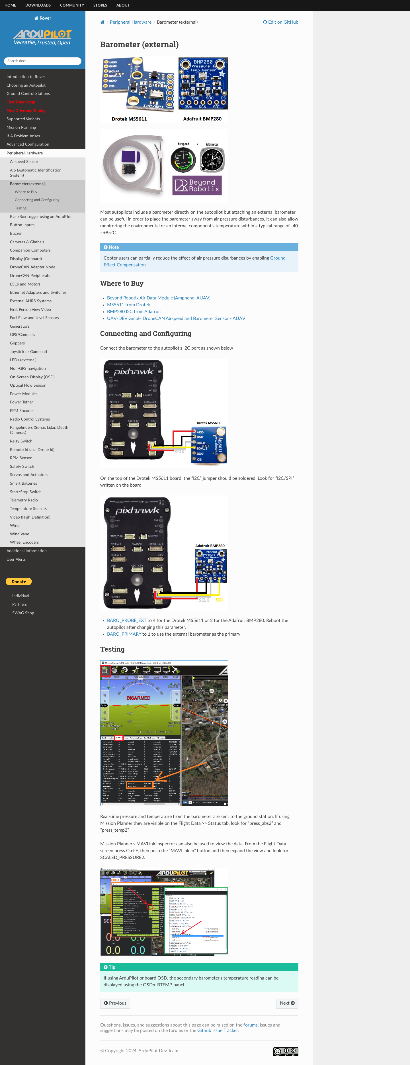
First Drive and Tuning (26, 111)
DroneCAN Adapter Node (32, 267)
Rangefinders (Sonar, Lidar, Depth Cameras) (39, 430)
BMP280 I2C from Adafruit (134, 311)
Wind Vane (19, 534)
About (123, 5)
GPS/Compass (22, 334)
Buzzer (16, 233)
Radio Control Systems (30, 419)
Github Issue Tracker (217, 1030)
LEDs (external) (23, 360)
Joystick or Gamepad (28, 352)
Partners (19, 604)
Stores (100, 5)
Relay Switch (21, 441)
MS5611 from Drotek (128, 305)
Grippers (17, 343)
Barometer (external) (28, 184)
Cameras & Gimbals (27, 242)
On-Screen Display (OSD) (32, 377)
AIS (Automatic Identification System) (36, 173)
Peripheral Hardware (25, 153)
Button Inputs (22, 225)
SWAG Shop (23, 613)
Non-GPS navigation (28, 368)
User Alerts (16, 559)
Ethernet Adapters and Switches (38, 292)
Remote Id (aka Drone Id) (32, 450)
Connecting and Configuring (37, 200)
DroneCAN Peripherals (30, 276)
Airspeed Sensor (24, 162)
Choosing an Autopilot (26, 85)
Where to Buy (26, 192)
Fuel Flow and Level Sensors (34, 318)
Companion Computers (30, 250)
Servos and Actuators (29, 475)
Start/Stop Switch (26, 492)
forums (250, 1025)
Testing (20, 208)
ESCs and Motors (25, 284)
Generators (19, 326)
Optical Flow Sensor (28, 385)
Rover (43, 34)
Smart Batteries (23, 483)
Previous (115, 1003)
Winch (16, 525)
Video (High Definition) (30, 517)
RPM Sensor (21, 458)
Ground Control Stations (28, 93)
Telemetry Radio (24, 500)
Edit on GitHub (282, 22)
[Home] (102, 22)
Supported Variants (23, 119)
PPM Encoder (22, 411)
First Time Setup (21, 102)
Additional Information (27, 551)
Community (72, 5)
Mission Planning (21, 127)
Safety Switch (22, 466)
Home (10, 5)
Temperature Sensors (28, 509)
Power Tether (21, 402)
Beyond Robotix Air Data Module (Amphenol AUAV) (158, 298)
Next (287, 1003)
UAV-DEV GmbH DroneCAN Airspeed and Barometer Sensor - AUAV (176, 318)
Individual (20, 596)
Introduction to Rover (26, 77)
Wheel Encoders (24, 542)
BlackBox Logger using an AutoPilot (41, 217)
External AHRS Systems (31, 301)
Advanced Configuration (28, 144)
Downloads (38, 5)
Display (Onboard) (26, 259)
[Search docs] (43, 61)
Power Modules (23, 394)
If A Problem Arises (23, 136)
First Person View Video (30, 309)
